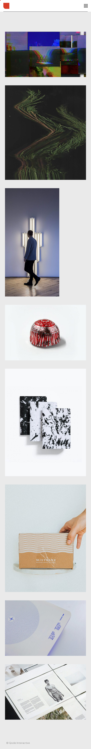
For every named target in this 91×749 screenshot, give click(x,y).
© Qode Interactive (18, 743)
